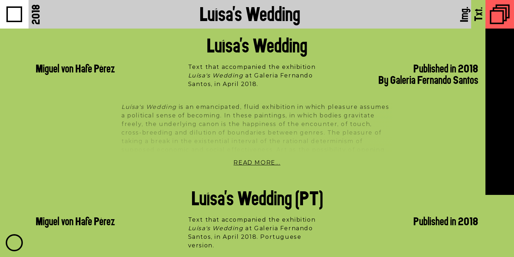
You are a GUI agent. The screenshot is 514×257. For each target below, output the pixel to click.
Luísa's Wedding (250, 14)
